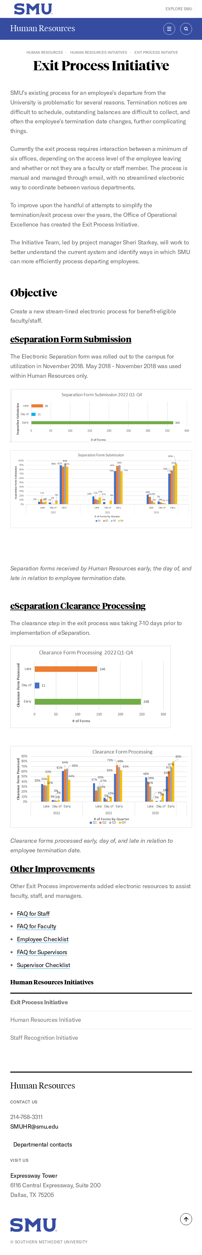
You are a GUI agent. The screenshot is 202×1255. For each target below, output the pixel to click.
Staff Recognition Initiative (44, 1037)
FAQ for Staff (33, 913)
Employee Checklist (43, 939)
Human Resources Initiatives (98, 52)
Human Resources (42, 28)
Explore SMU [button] (179, 8)
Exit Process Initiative (39, 1002)
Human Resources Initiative (45, 1020)
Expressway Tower (33, 1175)
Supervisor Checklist (43, 965)
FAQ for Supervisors (42, 952)
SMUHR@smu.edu (34, 1126)
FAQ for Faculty (36, 926)
